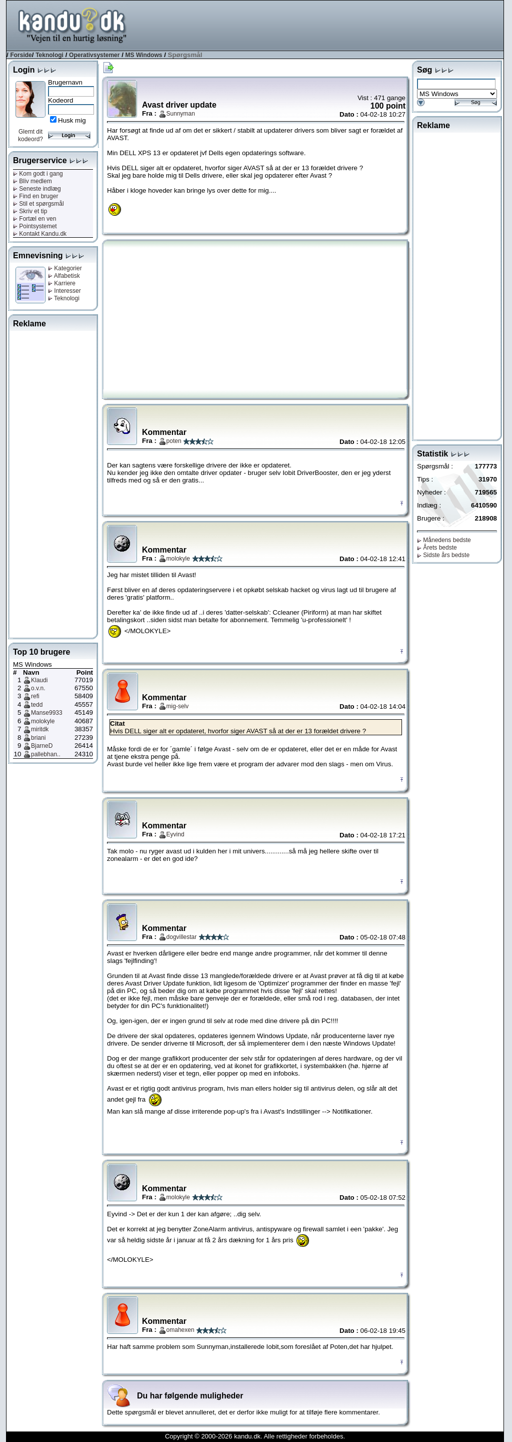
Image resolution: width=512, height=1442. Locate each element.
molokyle (42, 721)
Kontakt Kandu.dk (39, 233)
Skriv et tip (30, 211)
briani (38, 737)
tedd (36, 704)
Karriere (62, 283)
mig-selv (177, 706)
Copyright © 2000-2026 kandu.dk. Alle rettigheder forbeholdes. (255, 1436)
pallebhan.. (45, 754)
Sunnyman (180, 113)
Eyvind (175, 834)
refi (35, 696)
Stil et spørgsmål (38, 203)
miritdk (39, 729)
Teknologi (50, 55)
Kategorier (65, 268)
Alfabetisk (64, 275)
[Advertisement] (322, 24)
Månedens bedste (444, 540)
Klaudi (39, 680)
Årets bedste (437, 547)
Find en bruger (35, 196)
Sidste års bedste (443, 555)
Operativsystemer (94, 55)
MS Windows (144, 55)
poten (174, 440)
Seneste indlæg (37, 188)
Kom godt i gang (38, 173)
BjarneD (41, 745)
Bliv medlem (32, 181)
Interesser (64, 290)
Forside (21, 55)
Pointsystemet (35, 226)
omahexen (180, 1329)
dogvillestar (181, 936)
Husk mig (72, 120)
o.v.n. (38, 688)
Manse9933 (46, 712)
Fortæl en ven (34, 218)
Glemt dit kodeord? (30, 135)
